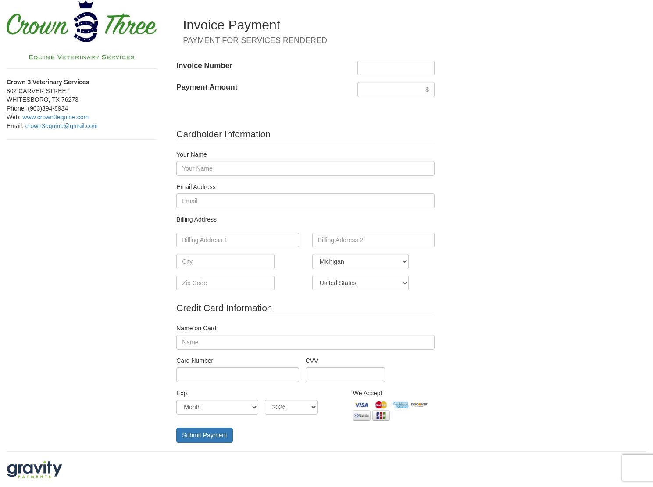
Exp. (182, 393)
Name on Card (196, 328)
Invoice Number (204, 65)
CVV (312, 360)
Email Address (195, 186)
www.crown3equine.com (55, 117)
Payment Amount (206, 87)
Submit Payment (204, 435)
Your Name (191, 154)
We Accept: (368, 393)
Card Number (194, 360)
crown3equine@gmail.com (61, 125)
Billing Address (196, 219)
